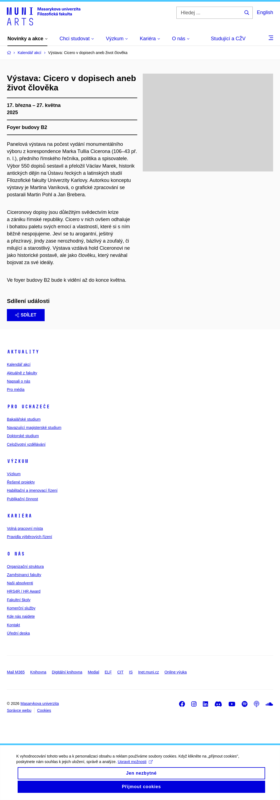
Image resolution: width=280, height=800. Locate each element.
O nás (16, 554)
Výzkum (17, 461)
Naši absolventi (20, 583)
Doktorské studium (23, 436)
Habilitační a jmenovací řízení (32, 490)
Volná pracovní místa (25, 528)
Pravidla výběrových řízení (29, 537)
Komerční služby (21, 608)
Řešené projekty (21, 482)
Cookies (44, 710)
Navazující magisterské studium (34, 427)
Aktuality (23, 352)
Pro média (16, 389)
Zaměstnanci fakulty (24, 575)
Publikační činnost (22, 499)
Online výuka (176, 672)
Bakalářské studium (24, 419)
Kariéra (19, 516)
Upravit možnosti (135, 768)
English (265, 12)
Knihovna (38, 672)
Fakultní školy (19, 600)
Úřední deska (18, 633)
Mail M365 (16, 672)
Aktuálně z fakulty (22, 373)
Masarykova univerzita (39, 703)
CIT (120, 672)
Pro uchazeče (28, 407)
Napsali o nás (18, 381)
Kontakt (13, 625)
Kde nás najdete (21, 616)
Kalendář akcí (19, 364)
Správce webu (19, 710)
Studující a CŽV (228, 38)
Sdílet (25, 315)
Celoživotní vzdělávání (26, 444)
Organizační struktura (25, 566)
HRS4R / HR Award (24, 591)
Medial (93, 672)
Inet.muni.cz (148, 672)
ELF (108, 672)
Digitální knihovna (67, 672)
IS (131, 672)
